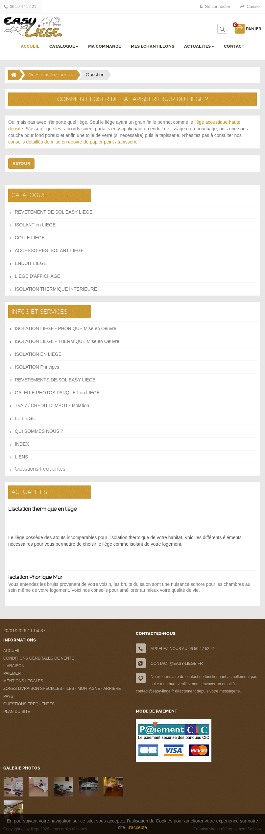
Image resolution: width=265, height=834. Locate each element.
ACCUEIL (30, 46)
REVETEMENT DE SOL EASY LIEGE (53, 212)
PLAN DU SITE (16, 711)
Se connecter (217, 6)
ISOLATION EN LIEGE (38, 354)
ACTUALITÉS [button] (199, 46)
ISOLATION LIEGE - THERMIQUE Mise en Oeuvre (67, 341)
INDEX (22, 444)
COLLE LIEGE (30, 237)
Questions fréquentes (51, 74)
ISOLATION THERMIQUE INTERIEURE (56, 289)
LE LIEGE (25, 418)
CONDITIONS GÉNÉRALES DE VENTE (38, 658)
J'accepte (137, 827)
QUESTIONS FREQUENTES (29, 704)
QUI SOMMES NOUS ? (39, 431)
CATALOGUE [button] (63, 46)
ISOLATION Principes (37, 367)
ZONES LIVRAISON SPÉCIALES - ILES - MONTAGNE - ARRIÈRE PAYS (62, 692)
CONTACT (234, 46)
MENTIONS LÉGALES (23, 681)
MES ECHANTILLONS (152, 46)
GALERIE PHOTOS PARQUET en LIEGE (57, 392)
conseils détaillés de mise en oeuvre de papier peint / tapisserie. (73, 141)
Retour (21, 163)
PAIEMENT (13, 673)
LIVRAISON (13, 666)
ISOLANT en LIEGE (35, 224)
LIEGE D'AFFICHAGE (37, 276)
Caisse (253, 6)
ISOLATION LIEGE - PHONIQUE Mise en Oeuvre (65, 328)
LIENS (21, 456)
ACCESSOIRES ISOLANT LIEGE (49, 250)
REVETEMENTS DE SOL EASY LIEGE (55, 379)
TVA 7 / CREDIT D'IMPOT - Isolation (52, 405)
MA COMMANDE (104, 46)
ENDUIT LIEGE (31, 263)
